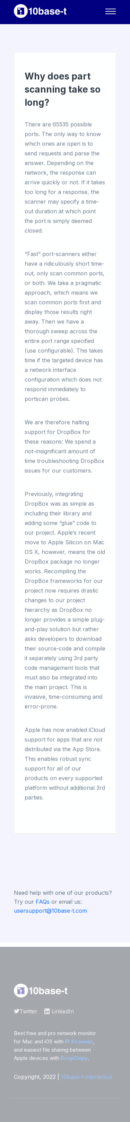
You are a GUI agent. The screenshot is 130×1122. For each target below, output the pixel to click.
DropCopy (74, 1059)
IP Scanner (79, 1043)
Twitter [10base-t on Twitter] (25, 1013)
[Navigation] (110, 11)
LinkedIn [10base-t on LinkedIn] (59, 1013)
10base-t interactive (86, 1078)
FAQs (43, 901)
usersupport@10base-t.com (50, 910)
